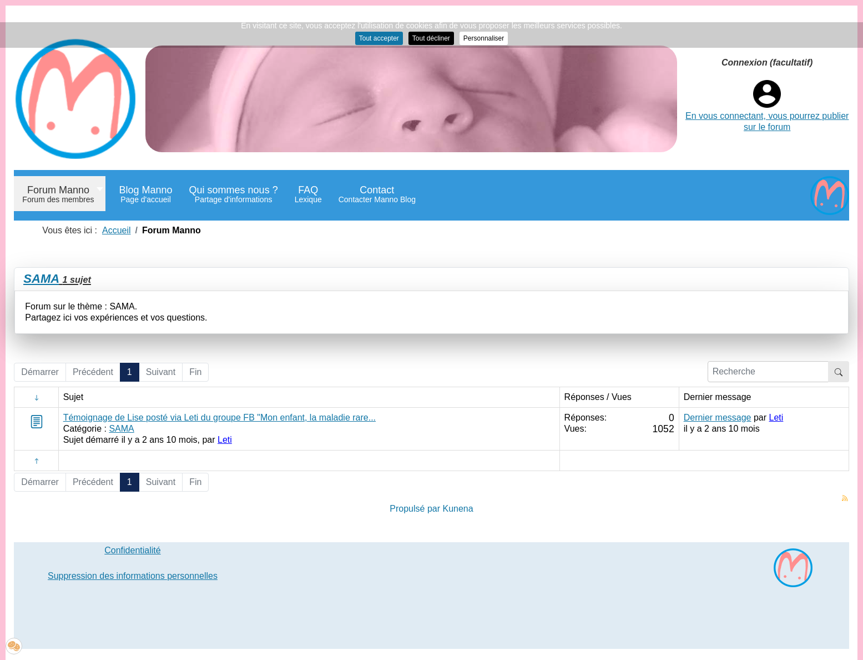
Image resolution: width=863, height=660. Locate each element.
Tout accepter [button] (379, 38)
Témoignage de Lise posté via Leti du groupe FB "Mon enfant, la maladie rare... (219, 417)
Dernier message (717, 417)
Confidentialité (132, 550)
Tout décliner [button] (431, 38)
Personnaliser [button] (483, 38)
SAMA (41, 279)
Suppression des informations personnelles (133, 576)
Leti (225, 439)
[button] (14, 646)
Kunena (457, 508)
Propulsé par (416, 508)
